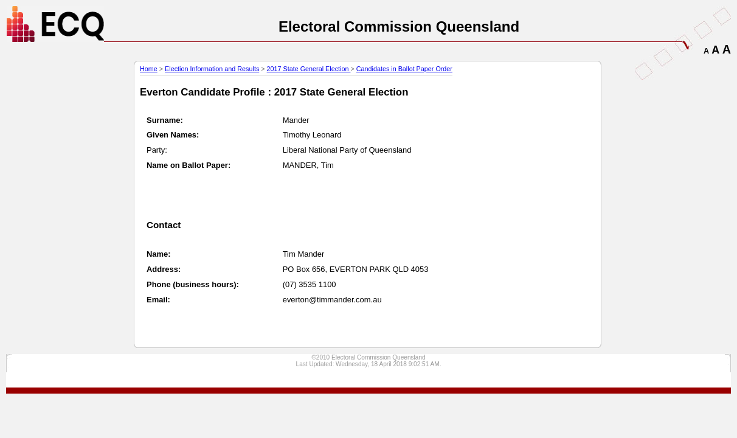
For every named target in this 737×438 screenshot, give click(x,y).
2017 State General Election (309, 68)
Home (148, 68)
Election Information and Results (212, 68)
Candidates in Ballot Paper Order (404, 68)
